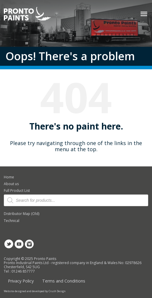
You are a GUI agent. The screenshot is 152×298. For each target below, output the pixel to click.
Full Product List (17, 190)
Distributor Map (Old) (21, 213)
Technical (11, 220)
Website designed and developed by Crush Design (35, 291)
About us (11, 183)
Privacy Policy (21, 281)
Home (9, 177)
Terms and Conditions (63, 281)
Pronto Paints (32, 14)
